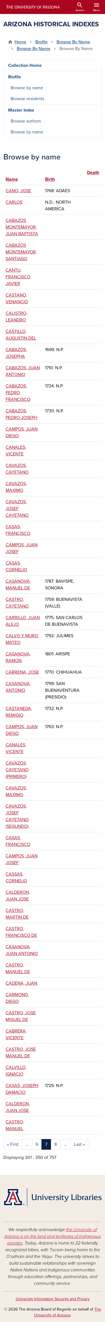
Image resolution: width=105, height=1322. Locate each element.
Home (20, 42)
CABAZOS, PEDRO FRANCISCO (18, 392)
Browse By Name (73, 42)
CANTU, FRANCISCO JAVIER (18, 276)
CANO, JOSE (18, 191)
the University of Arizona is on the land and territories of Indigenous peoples (52, 1236)
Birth (50, 179)
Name (12, 179)
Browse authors (26, 121)
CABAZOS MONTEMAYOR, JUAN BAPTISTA (22, 227)
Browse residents (27, 99)
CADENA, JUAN (21, 983)
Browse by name (27, 88)
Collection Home (25, 65)
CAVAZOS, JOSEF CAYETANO (17, 508)
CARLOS (14, 202)
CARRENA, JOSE (22, 672)
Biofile (41, 42)
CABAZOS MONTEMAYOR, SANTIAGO (21, 252)
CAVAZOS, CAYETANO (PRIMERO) (17, 769)
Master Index (21, 110)
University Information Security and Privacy (53, 1299)
